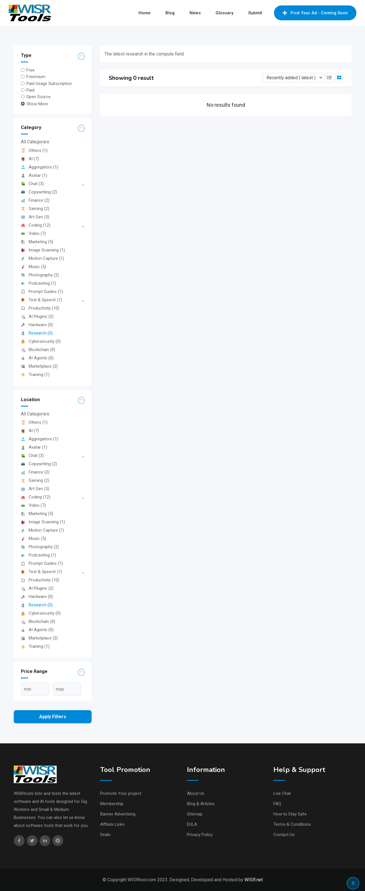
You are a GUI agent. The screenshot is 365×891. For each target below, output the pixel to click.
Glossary (224, 12)
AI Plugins (37, 316)
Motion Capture (42, 258)
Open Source (38, 96)
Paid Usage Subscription (49, 83)
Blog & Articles (201, 803)
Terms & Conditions (292, 824)
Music (33, 266)
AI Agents (37, 358)
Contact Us (284, 834)
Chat (32, 183)
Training (35, 374)
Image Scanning (43, 250)
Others (34, 150)
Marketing (37, 241)
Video (33, 233)
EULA (192, 824)
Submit (255, 12)
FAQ (277, 803)
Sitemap (194, 814)
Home (145, 12)
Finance (35, 200)
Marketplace (39, 366)
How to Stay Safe (290, 814)
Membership (111, 803)
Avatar (34, 175)
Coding (35, 225)
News (195, 12)
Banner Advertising (117, 814)
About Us (195, 793)
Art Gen (35, 216)
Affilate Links (112, 824)
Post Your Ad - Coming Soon (315, 12)
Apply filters (52, 716)
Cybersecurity (41, 341)
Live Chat (282, 793)
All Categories (35, 141)
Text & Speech (41, 299)
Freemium (35, 76)
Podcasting (38, 283)
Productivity (40, 308)
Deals (105, 834)
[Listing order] (292, 77)
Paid (30, 90)
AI (30, 158)
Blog (170, 12)
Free (30, 70)
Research (37, 333)
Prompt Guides (42, 291)
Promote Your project (120, 793)
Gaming (35, 208)
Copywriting (39, 192)
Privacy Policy (200, 834)
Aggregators (39, 167)
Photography (40, 275)
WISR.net (253, 879)
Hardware (37, 324)
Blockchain (38, 349)
